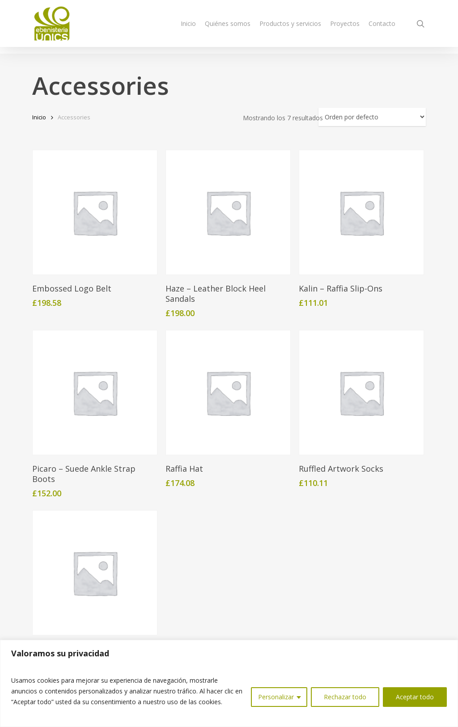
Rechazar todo (345, 697)
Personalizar (276, 697)
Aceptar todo (415, 697)
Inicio (39, 117)
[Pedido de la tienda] (372, 117)
